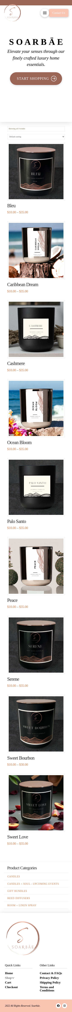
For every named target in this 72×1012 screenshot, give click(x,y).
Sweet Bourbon (20, 758)
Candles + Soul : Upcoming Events (33, 884)
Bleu (11, 205)
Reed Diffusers (18, 898)
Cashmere (16, 363)
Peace (12, 600)
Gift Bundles (17, 891)
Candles (13, 876)
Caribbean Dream (22, 284)
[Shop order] (36, 136)
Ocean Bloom (19, 442)
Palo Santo (16, 521)
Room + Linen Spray (22, 905)
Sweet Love (17, 837)
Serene (13, 679)
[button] (45, 13)
